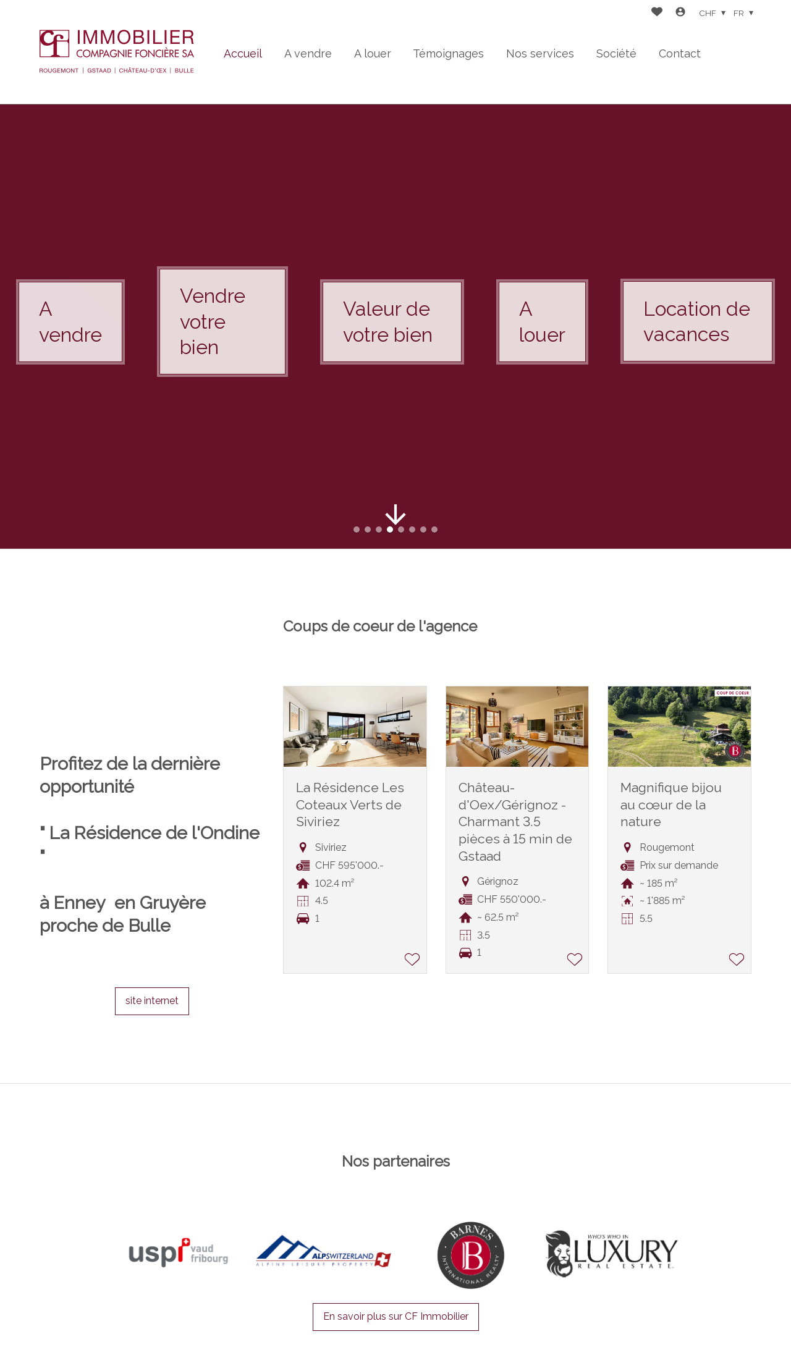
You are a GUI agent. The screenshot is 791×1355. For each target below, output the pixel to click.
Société (616, 53)
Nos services (540, 53)
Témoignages (448, 53)
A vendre (308, 53)
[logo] (117, 52)
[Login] (680, 13)
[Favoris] (656, 13)
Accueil (243, 53)
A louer (372, 53)
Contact (680, 53)
